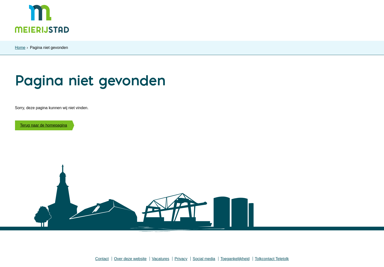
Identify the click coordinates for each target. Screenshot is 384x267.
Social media (204, 260)
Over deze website (130, 260)
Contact (101, 260)
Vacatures (160, 260)
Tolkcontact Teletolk (272, 260)
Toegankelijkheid (234, 260)
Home (20, 47)
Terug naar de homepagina (43, 126)
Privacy (180, 260)
